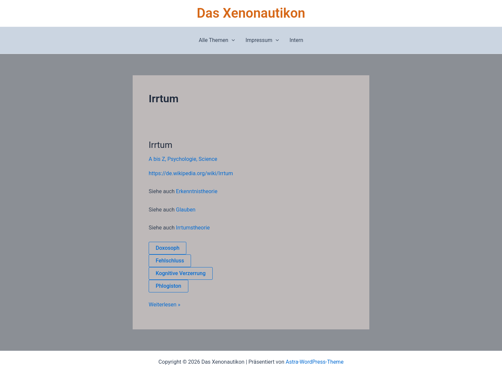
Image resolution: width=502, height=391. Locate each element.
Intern (296, 40)
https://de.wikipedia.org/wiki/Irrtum (191, 173)
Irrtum (160, 145)
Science (208, 159)
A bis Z (157, 159)
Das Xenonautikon (251, 13)
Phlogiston (168, 286)
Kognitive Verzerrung (181, 273)
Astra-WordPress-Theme (315, 362)
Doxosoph (167, 248)
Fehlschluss (170, 260)
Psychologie (181, 159)
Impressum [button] (262, 40)
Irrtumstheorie (193, 227)
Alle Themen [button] (217, 40)
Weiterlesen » (164, 304)
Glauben (186, 209)
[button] (231, 40)
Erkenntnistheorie (196, 191)
